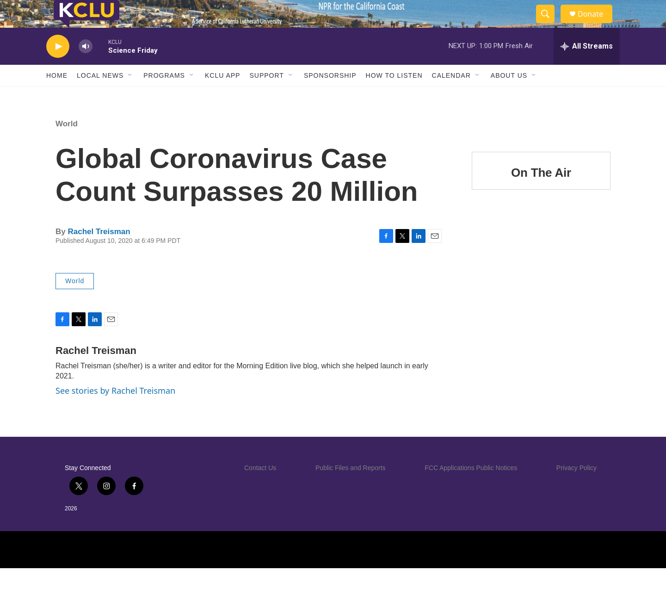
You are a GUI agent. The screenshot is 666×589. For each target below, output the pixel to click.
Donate (596, 24)
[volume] (85, 67)
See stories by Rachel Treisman (115, 411)
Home (57, 96)
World (67, 144)
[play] (57, 67)
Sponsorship (330, 96)
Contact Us (260, 488)
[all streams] (587, 67)
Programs (164, 96)
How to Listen (394, 96)
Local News (100, 96)
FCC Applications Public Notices (471, 488)
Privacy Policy (576, 488)
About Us (509, 96)
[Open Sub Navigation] (130, 96)
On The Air (541, 193)
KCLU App (222, 96)
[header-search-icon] (549, 24)
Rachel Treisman (99, 252)
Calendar (451, 96)
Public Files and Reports (350, 488)
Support (266, 96)
